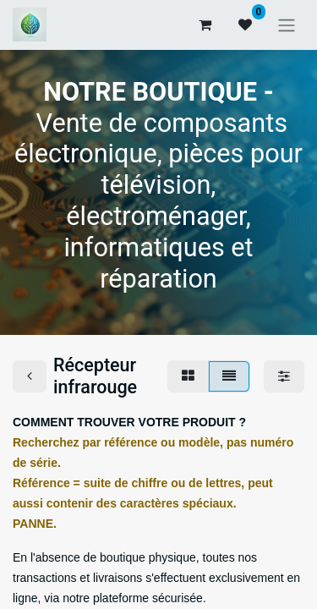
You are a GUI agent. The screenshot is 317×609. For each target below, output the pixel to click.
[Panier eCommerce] (204, 24)
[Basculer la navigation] (286, 25)
